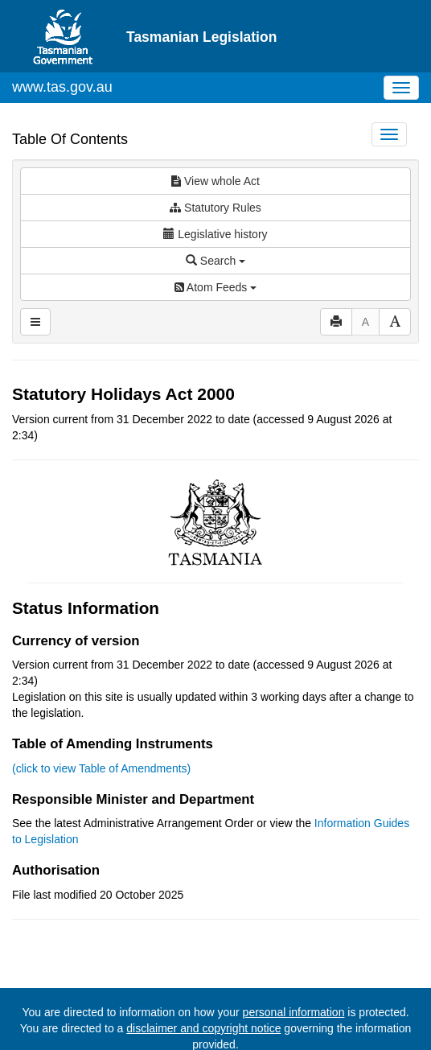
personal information (294, 1012)
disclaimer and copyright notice (203, 1028)
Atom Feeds (215, 287)
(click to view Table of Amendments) (101, 768)
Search (215, 260)
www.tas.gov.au (62, 87)
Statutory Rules (215, 207)
